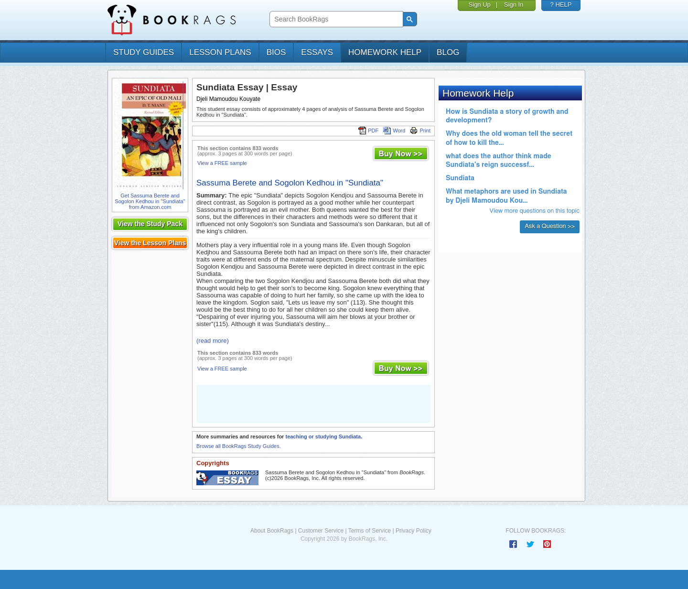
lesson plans (220, 52)
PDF (368, 130)
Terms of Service (369, 530)
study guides (143, 52)
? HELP (561, 4)
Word (394, 130)
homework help (384, 52)
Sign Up (480, 4)
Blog (448, 52)
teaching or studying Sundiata (323, 436)
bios (276, 52)
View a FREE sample (222, 163)
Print (420, 130)
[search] (335, 19)
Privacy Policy (413, 530)
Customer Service (321, 530)
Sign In (513, 4)
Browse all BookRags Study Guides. (238, 446)
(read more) (212, 340)
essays (317, 52)
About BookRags (271, 530)
